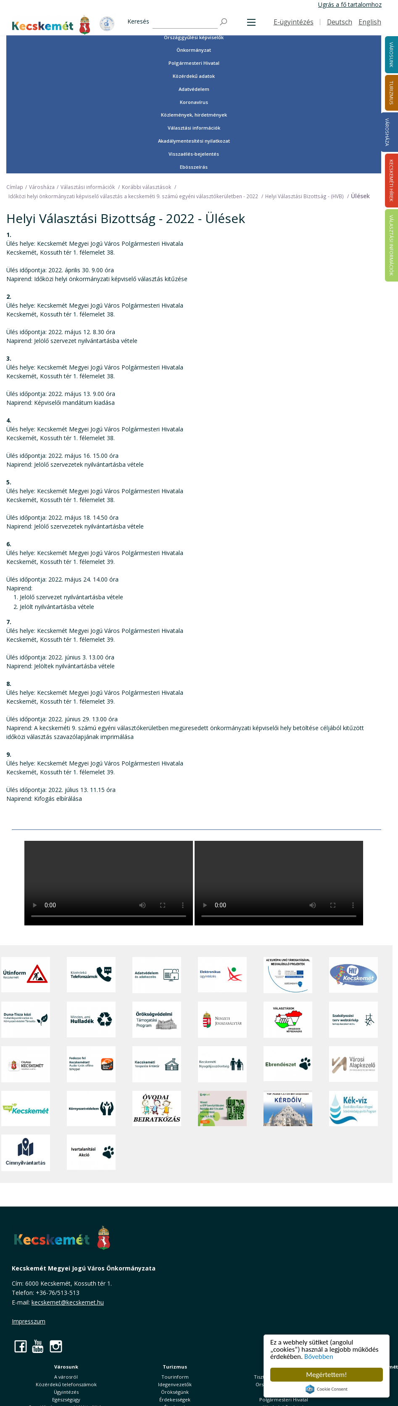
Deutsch (339, 22)
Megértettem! (326, 1374)
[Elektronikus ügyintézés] (222, 975)
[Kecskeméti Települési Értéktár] (156, 1064)
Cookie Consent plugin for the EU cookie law (327, 1389)
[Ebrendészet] (288, 1064)
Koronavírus (194, 102)
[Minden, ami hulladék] (91, 1020)
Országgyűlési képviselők (194, 37)
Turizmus (175, 1366)
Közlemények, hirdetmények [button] (194, 115)
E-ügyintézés (294, 22)
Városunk (66, 1366)
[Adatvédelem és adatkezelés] (156, 975)
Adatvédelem (194, 89)
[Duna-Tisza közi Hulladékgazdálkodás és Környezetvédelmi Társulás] (25, 1020)
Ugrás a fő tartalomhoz (350, 4)
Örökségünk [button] (175, 1392)
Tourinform (175, 1377)
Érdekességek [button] (174, 1399)
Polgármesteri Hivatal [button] (194, 63)
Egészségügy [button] (66, 1399)
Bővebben (319, 1357)
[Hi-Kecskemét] (353, 975)
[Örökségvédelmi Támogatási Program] (156, 1020)
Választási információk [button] (194, 128)
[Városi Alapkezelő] (353, 1064)
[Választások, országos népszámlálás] (288, 1020)
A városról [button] (66, 1377)
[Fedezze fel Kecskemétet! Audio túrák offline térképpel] (91, 1064)
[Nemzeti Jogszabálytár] (222, 1020)
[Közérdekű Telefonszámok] (91, 975)
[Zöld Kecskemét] (25, 1109)
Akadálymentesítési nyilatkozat (194, 141)
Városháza (387, 132)
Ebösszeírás (194, 167)
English (369, 22)
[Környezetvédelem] (91, 1109)
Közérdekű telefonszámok (66, 1384)
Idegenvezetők (175, 1384)
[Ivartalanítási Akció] (91, 1153)
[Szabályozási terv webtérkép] (353, 1020)
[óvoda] (156, 1109)
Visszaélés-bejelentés (194, 154)
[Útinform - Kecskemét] (25, 975)
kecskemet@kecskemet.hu (68, 1302)
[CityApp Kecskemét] (25, 1064)
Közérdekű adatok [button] (194, 76)
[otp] (222, 1109)
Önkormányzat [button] (194, 50)
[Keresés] (185, 22)
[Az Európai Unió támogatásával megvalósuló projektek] (288, 975)
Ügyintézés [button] (66, 1392)
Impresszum (28, 1321)
